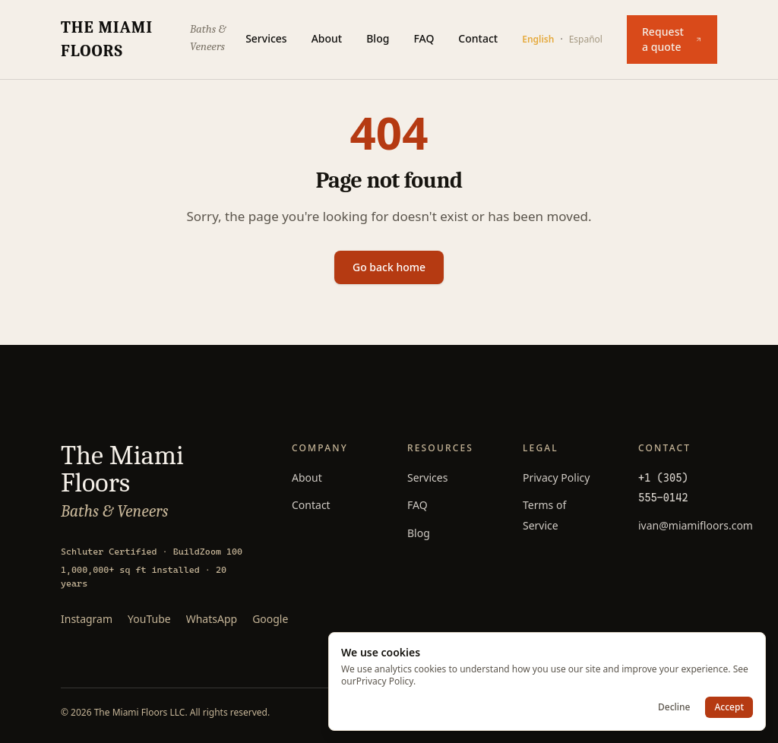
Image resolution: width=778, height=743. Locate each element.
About (327, 38)
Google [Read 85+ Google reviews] (270, 619)
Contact (478, 38)
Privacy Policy (556, 477)
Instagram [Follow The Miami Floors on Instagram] (86, 619)
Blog (377, 38)
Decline (674, 706)
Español (585, 39)
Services (266, 38)
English (538, 39)
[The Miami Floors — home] (153, 39)
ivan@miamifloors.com (695, 525)
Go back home (389, 267)
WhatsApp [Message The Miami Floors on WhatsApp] (211, 619)
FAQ (423, 38)
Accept (729, 706)
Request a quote (672, 39)
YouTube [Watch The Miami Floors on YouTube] (149, 619)
